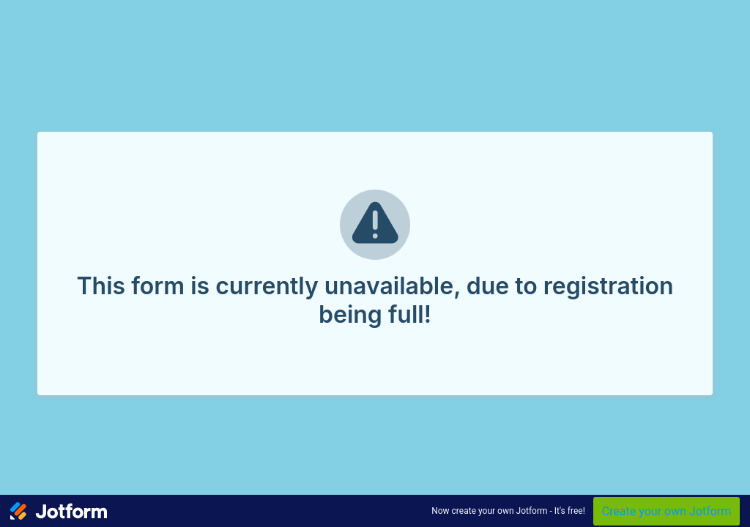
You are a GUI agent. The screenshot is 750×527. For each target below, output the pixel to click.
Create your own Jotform (667, 511)
